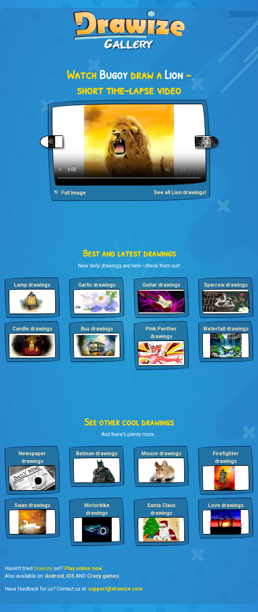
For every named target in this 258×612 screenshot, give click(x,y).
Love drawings (226, 505)
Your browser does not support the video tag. (129, 145)
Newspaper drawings (32, 457)
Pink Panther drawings (161, 332)
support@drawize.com (115, 589)
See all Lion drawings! (180, 192)
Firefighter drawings (226, 457)
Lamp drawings (32, 285)
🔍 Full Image (70, 193)
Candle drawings (32, 329)
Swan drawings (32, 505)
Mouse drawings (161, 453)
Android (54, 576)
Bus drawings (97, 329)
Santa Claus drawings (161, 509)
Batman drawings (97, 453)
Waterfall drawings (226, 329)
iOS (70, 576)
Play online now (83, 568)
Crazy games (103, 576)
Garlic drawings (97, 285)
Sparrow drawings (226, 285)
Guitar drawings (161, 285)
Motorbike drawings (97, 509)
